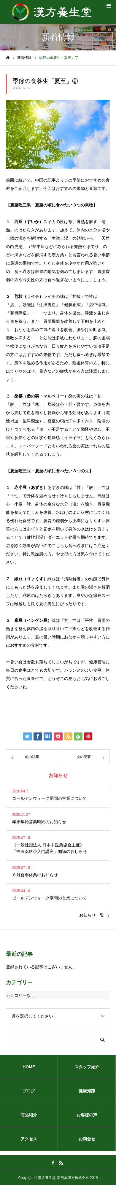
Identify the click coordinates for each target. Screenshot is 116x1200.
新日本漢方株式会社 (73, 1178)
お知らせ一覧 (91, 915)
